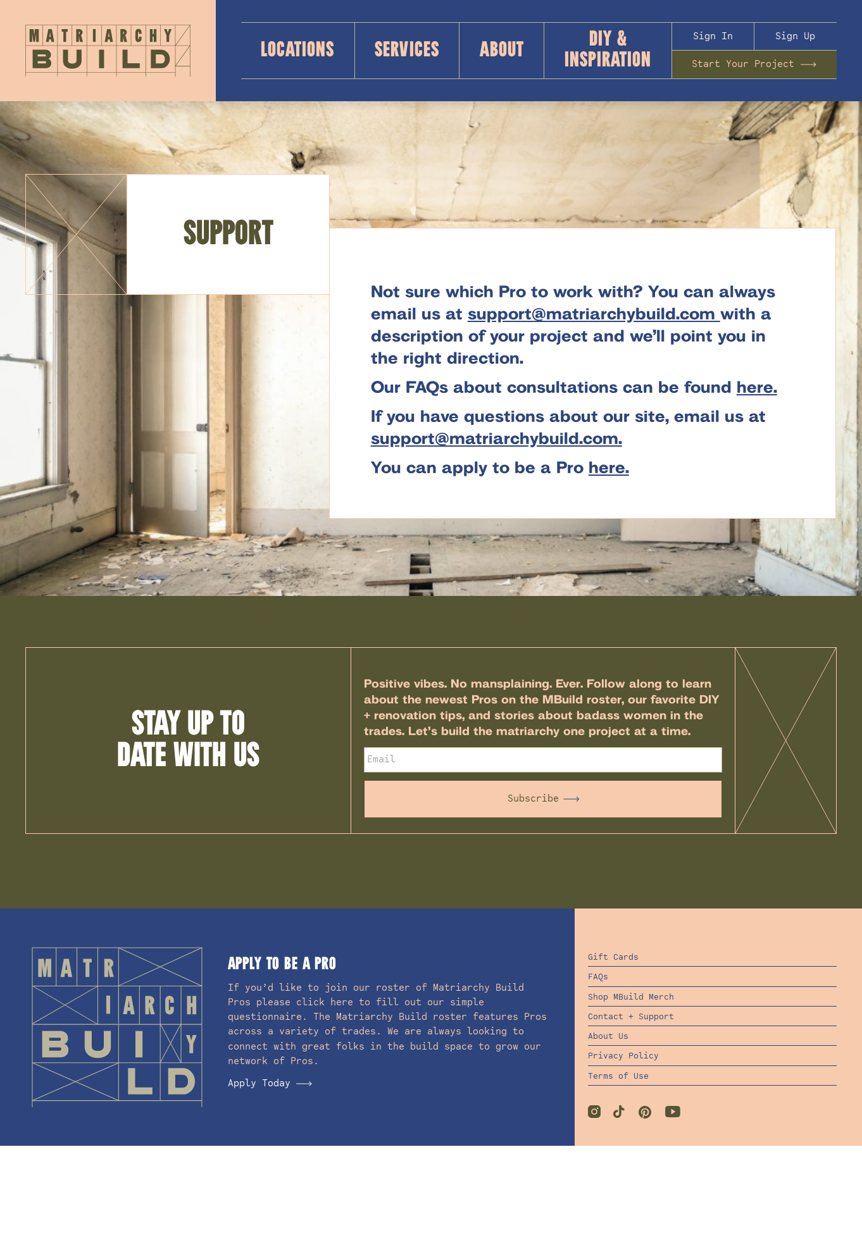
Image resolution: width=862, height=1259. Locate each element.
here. (757, 388)
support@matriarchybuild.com (594, 315)
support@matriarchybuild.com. (496, 439)
